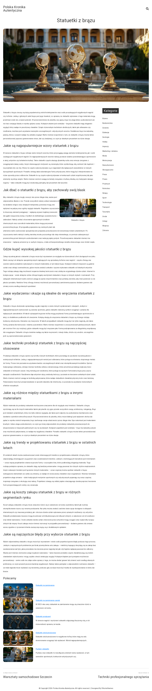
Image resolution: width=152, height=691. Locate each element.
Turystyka (106, 212)
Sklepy (105, 193)
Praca (104, 174)
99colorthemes (107, 688)
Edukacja (105, 132)
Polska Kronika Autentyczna (14, 8)
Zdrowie (105, 230)
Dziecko (105, 128)
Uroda (104, 216)
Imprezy (105, 146)
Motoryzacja (107, 160)
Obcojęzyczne (107, 170)
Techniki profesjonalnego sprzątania (123, 677)
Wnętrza (105, 226)
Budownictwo (107, 123)
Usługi (104, 221)
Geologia (105, 137)
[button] (147, 8)
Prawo (104, 179)
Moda (104, 156)
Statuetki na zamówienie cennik (48, 600)
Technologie (107, 202)
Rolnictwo (106, 188)
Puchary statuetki (42, 649)
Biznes (105, 118)
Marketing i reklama (109, 151)
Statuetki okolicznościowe (46, 633)
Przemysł (106, 184)
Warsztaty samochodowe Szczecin (27, 677)
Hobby (104, 142)
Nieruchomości (108, 165)
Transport (106, 207)
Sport (104, 198)
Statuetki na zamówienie (45, 585)
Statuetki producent (43, 617)
